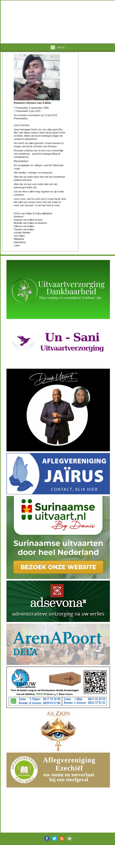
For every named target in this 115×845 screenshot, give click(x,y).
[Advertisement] (57, 21)
